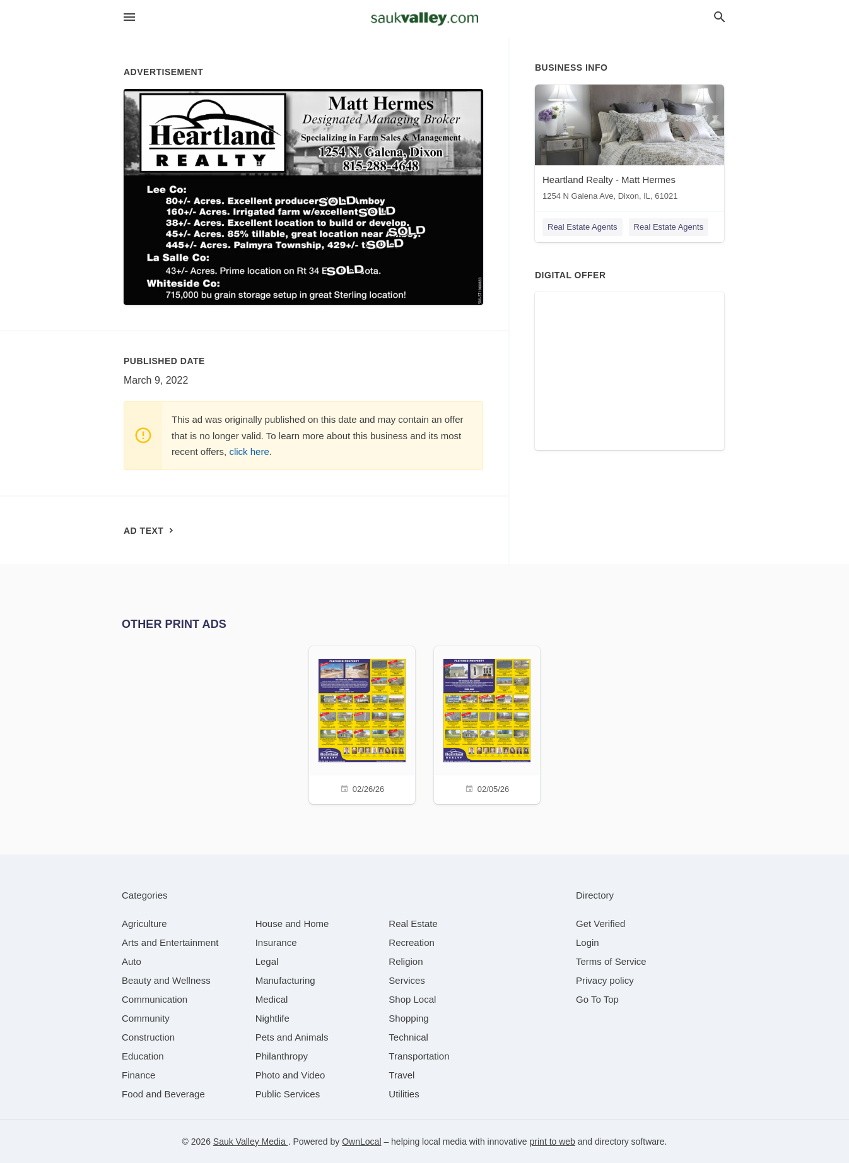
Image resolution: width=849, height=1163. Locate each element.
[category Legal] (267, 961)
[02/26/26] (362, 723)
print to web (552, 1141)
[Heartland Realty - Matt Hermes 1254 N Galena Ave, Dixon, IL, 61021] (629, 145)
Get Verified (600, 923)
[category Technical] (408, 1037)
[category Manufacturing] (285, 980)
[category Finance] (138, 1075)
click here (249, 451)
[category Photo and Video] (290, 1075)
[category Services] (407, 980)
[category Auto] (131, 961)
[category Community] (146, 1018)
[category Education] (143, 1056)
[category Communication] (154, 999)
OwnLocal (361, 1141)
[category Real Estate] (413, 923)
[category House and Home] (292, 923)
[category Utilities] (404, 1094)
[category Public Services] (287, 1094)
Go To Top (597, 999)
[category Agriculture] (144, 923)
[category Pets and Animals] (292, 1037)
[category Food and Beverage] (163, 1094)
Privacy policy (605, 980)
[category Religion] (406, 961)
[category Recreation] (412, 942)
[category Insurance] (276, 942)
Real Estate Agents (582, 227)
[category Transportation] (419, 1056)
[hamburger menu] (129, 17)
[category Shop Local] (412, 999)
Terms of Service (611, 961)
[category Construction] (148, 1037)
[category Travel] (401, 1075)
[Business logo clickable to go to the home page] (424, 19)
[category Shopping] (408, 1018)
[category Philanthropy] (281, 1056)
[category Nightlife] (272, 1018)
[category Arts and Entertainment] (170, 942)
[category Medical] (271, 999)
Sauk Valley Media (250, 1141)
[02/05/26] (487, 723)
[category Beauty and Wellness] (166, 980)
